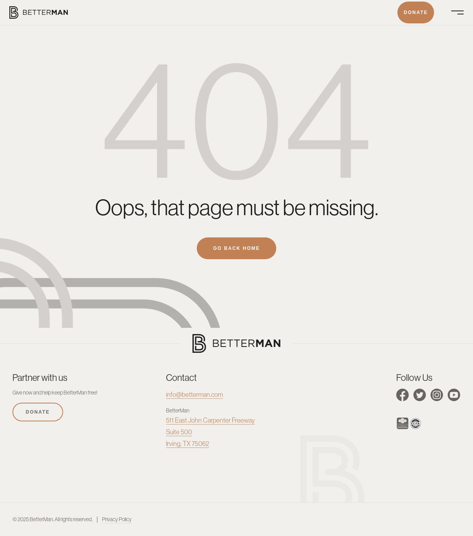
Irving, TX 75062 (187, 444)
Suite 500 (179, 432)
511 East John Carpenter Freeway (210, 420)
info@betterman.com (194, 394)
